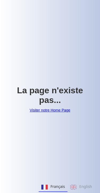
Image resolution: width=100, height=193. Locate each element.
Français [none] (53, 187)
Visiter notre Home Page (50, 110)
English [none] (81, 187)
